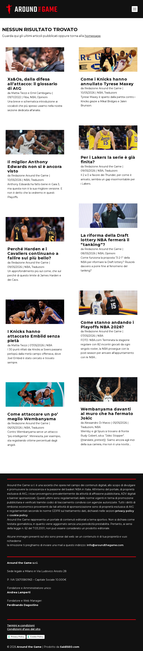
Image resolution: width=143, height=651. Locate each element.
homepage (93, 36)
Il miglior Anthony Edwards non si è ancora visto (34, 166)
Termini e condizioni (21, 625)
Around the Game (29, 646)
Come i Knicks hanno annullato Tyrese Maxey (107, 81)
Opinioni (42, 97)
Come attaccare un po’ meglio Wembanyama (32, 416)
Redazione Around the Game (29, 175)
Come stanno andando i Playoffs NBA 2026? (107, 324)
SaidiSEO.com (69, 646)
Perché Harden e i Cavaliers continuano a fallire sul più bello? (32, 254)
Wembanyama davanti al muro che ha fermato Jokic (107, 414)
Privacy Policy (17, 637)
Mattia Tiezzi (19, 345)
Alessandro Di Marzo (97, 422)
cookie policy (18, 515)
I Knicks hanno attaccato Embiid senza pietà (33, 336)
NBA (33, 97)
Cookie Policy (36, 637)
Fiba (26, 97)
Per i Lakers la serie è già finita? (108, 159)
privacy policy (124, 511)
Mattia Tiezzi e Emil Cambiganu (31, 93)
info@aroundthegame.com (105, 545)
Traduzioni (37, 180)
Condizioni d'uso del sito (23, 629)
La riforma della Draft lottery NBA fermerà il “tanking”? (105, 240)
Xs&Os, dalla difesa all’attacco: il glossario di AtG (32, 84)
